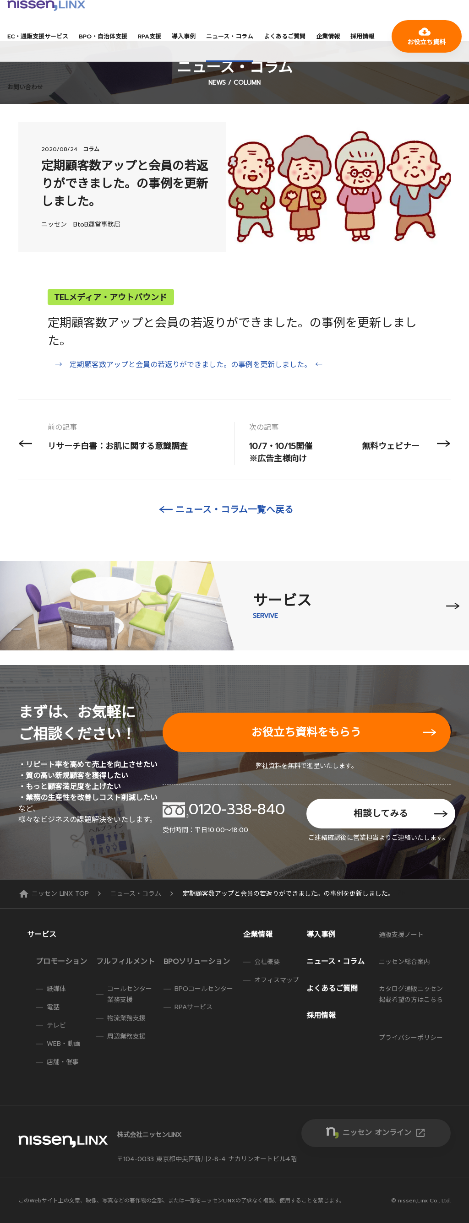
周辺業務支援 (126, 1036)
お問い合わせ (25, 87)
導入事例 (184, 36)
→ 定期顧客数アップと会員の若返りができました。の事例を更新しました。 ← (189, 364)
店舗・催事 (63, 1062)
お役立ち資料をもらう (306, 732)
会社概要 (267, 962)
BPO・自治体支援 (103, 36)
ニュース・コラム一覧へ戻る (234, 509)
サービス (41, 934)
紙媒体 (56, 989)
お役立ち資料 (426, 36)
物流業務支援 (126, 1018)
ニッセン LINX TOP (54, 893)
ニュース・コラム (229, 36)
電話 (53, 1007)
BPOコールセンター (204, 989)
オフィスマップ (276, 980)
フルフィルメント (125, 961)
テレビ (56, 1025)
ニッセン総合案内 (404, 962)
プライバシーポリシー (411, 1038)
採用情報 (362, 36)
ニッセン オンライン (384, 1132)
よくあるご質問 (284, 36)
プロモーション (61, 961)
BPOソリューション (197, 961)
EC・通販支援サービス (37, 36)
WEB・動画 (63, 1044)
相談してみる (381, 813)
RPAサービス (194, 1007)
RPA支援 (149, 36)
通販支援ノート (401, 935)
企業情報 (328, 36)
